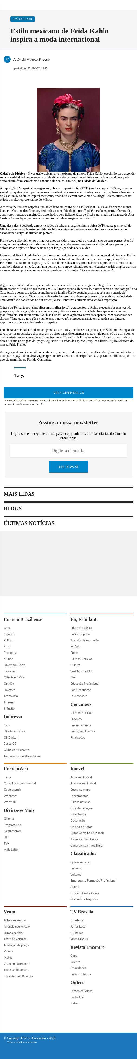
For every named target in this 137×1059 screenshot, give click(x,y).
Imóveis (75, 868)
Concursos (80, 704)
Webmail (10, 802)
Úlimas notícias (80, 802)
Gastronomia (12, 789)
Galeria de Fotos (81, 827)
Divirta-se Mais (19, 810)
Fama (7, 777)
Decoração (77, 820)
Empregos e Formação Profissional (93, 880)
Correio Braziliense (23, 619)
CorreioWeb (16, 768)
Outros (77, 982)
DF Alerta (76, 920)
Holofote (9, 690)
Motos (8, 957)
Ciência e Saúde (14, 677)
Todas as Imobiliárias (84, 839)
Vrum (9, 911)
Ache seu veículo (15, 920)
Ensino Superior (80, 634)
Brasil (7, 646)
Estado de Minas (81, 991)
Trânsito (9, 708)
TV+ (7, 843)
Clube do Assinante (16, 750)
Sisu (73, 677)
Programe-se (12, 825)
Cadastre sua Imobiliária (86, 845)
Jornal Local (78, 926)
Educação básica (81, 628)
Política (8, 640)
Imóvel (77, 768)
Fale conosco (78, 696)
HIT (6, 837)
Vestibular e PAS (81, 671)
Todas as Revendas (16, 970)
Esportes (10, 671)
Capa (7, 628)
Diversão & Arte (14, 665)
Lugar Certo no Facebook (87, 833)
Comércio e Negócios (84, 899)
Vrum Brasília (79, 939)
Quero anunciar (80, 862)
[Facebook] (58, 1019)
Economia (10, 652)
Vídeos (8, 951)
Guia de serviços (81, 808)
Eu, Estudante (84, 619)
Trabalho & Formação (84, 640)
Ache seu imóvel (81, 777)
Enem (74, 652)
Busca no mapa (80, 789)
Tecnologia (11, 696)
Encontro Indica (80, 974)
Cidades (9, 634)
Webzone (10, 796)
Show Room (78, 814)
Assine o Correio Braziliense (22, 756)
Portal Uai (77, 997)
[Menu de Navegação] (7, 5)
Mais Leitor (11, 849)
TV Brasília (81, 911)
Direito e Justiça (14, 731)
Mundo (8, 659)
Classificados (83, 853)
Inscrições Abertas (82, 731)
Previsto (76, 719)
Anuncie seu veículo (17, 926)
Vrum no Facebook (16, 964)
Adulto (74, 887)
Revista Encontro (87, 947)
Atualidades (78, 968)
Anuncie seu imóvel (83, 783)
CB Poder (76, 933)
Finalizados (77, 737)
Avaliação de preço (16, 945)
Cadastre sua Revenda (19, 976)
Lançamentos (79, 796)
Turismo (9, 702)
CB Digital (10, 737)
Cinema (9, 818)
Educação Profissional (84, 683)
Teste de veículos (15, 939)
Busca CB (10, 743)
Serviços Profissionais (84, 893)
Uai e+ (74, 1003)
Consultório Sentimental (20, 783)
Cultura (75, 665)
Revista (75, 962)
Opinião (9, 683)
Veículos (75, 874)
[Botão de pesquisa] (131, 5)
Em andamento (80, 725)
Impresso (13, 716)
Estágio (75, 646)
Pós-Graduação (80, 690)
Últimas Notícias (81, 659)
